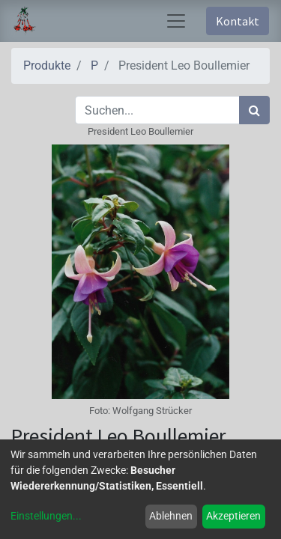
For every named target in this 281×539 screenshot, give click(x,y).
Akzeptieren (233, 516)
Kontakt (237, 20)
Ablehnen (171, 516)
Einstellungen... (46, 516)
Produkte (46, 65)
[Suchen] (254, 110)
